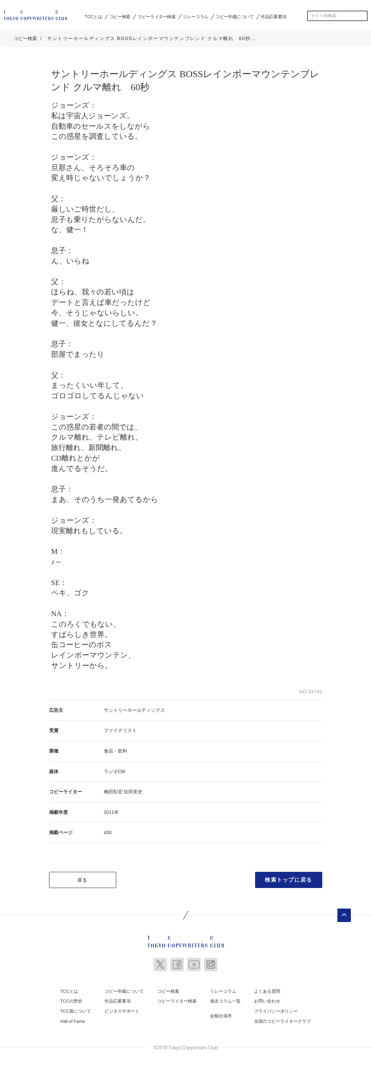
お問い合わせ (267, 1000)
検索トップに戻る (288, 879)
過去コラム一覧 (225, 1000)
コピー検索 (119, 16)
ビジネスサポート (122, 1010)
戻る (82, 879)
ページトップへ (344, 914)
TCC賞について (75, 1010)
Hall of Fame (72, 1019)
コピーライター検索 (156, 16)
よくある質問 (267, 990)
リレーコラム (195, 16)
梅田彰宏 (113, 790)
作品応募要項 (273, 16)
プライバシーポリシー (276, 1010)
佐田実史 (133, 790)
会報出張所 (221, 1014)
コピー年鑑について (234, 16)
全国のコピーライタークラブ (282, 1019)
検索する (363, 16)
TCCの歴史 (71, 1000)
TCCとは (93, 16)
